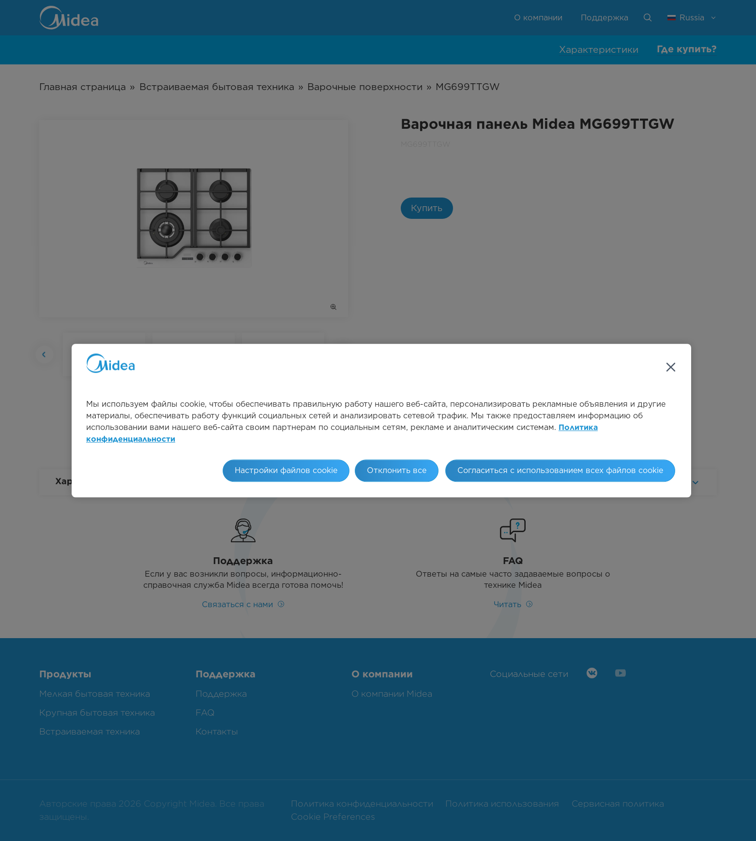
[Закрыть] (670, 367)
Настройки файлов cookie (286, 470)
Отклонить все (396, 470)
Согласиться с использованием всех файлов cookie (560, 470)
